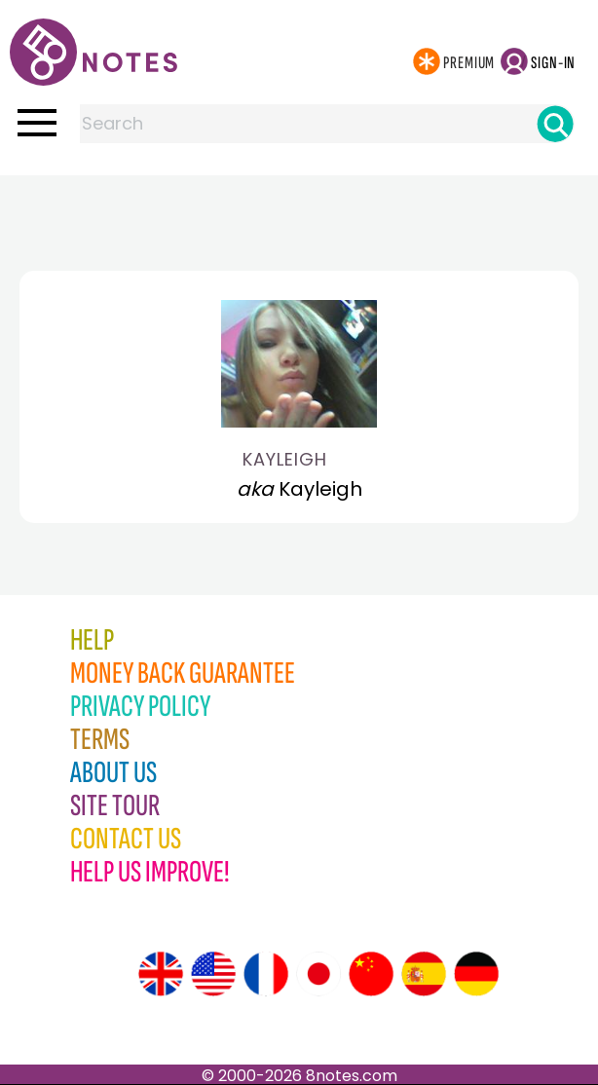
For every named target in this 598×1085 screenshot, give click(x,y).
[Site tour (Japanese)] (318, 974)
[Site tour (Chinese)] (371, 974)
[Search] (555, 123)
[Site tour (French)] (266, 974)
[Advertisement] (299, 214)
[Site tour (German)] (476, 974)
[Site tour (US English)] (213, 974)
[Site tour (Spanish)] (423, 974)
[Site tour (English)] (160, 974)
